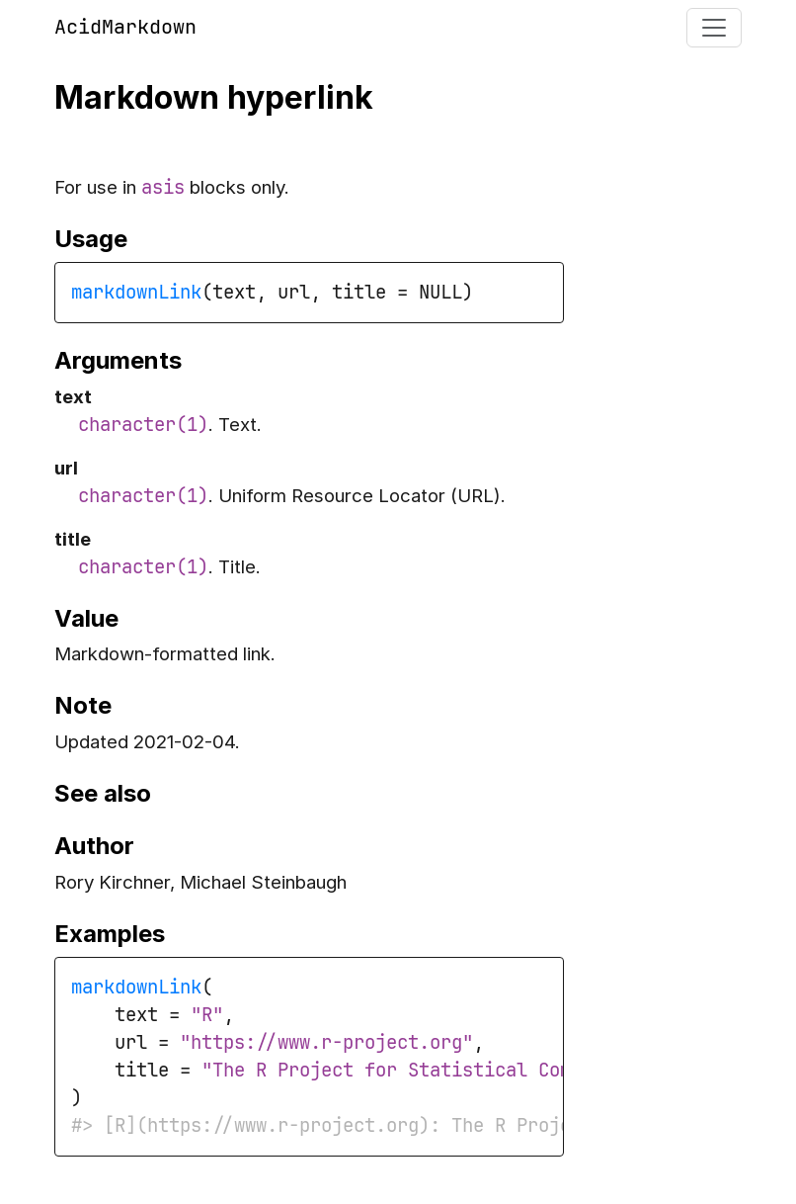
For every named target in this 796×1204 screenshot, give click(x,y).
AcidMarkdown (125, 27)
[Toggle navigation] (714, 27)
